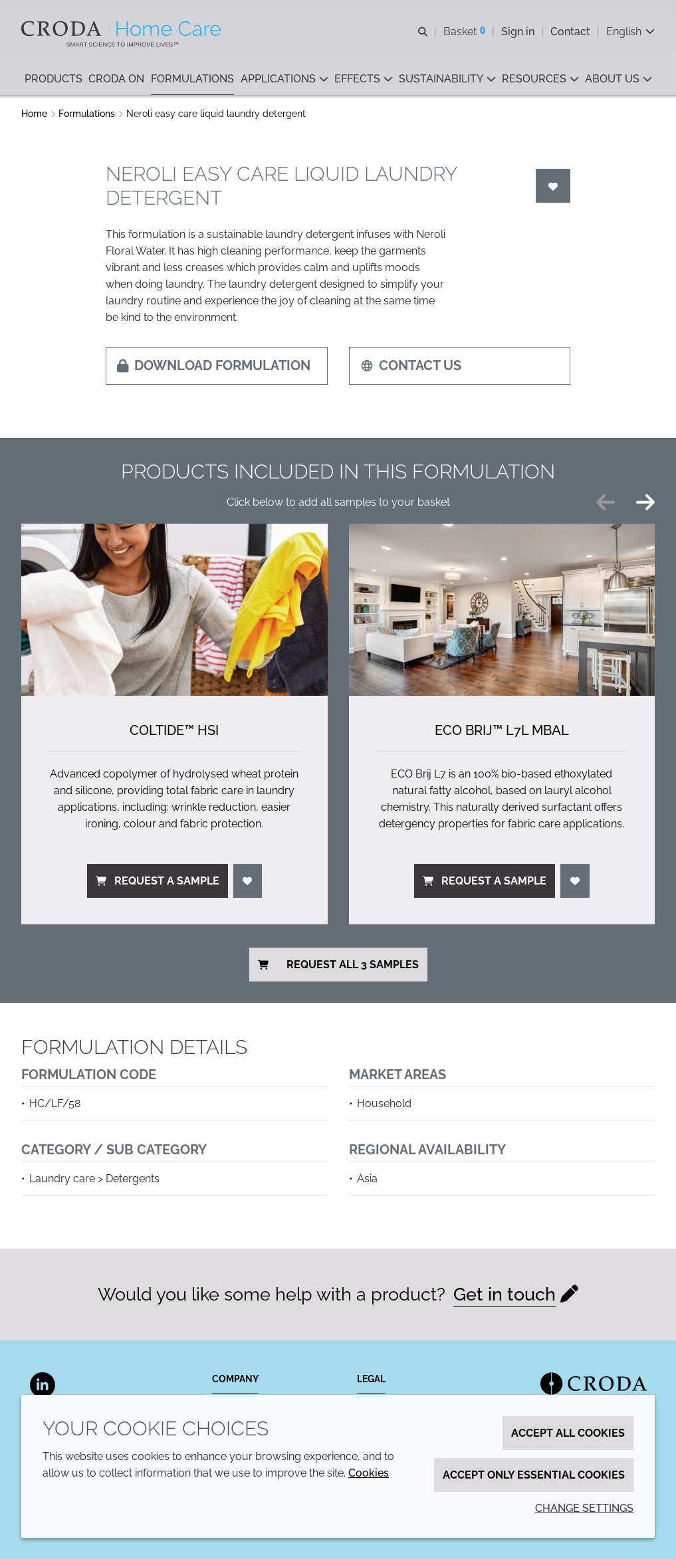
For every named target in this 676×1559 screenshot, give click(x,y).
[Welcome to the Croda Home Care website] (122, 28)
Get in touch (504, 1294)
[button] (53, 80)
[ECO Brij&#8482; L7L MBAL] (502, 610)
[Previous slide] (605, 502)
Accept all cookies (568, 1433)
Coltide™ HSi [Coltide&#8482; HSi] (174, 730)
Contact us (410, 365)
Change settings (584, 1508)
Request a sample (157, 881)
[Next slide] (645, 502)
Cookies (368, 1473)
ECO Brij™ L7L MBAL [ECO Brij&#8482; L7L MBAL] (502, 730)
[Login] (553, 186)
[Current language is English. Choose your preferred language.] (630, 31)
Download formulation (213, 365)
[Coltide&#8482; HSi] (174, 610)
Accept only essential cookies (534, 1475)
